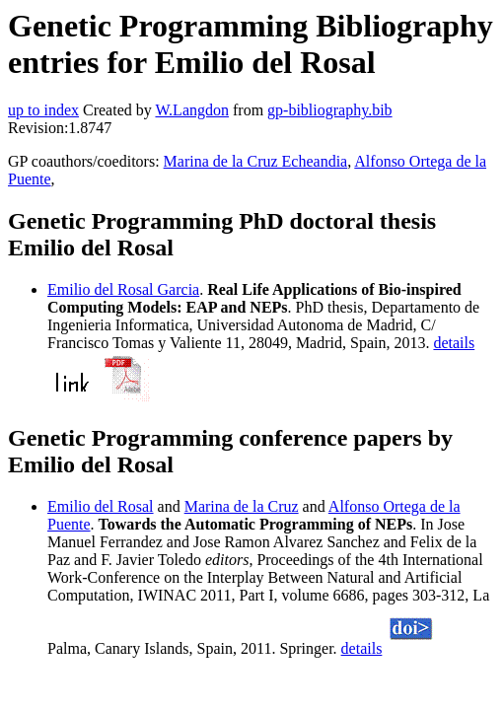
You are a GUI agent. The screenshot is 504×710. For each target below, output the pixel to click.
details (453, 342)
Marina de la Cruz (241, 506)
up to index (43, 110)
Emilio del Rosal (100, 506)
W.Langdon (192, 110)
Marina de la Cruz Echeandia (256, 161)
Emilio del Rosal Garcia (123, 289)
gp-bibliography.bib (330, 110)
